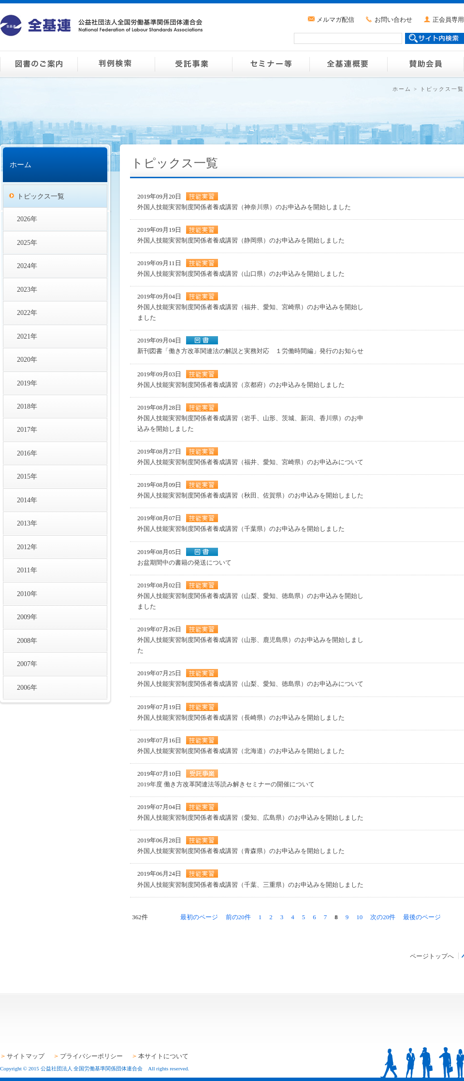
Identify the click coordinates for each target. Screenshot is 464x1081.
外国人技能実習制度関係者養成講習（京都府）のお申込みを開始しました (241, 384)
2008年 (27, 640)
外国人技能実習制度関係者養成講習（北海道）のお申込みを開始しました (241, 750)
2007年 (27, 664)
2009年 (27, 617)
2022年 (27, 312)
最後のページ (422, 917)
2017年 (27, 429)
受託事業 (193, 64)
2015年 (27, 476)
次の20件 (382, 917)
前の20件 (238, 917)
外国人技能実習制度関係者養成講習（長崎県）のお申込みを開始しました (241, 717)
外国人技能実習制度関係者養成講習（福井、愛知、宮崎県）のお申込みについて (250, 462)
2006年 (27, 687)
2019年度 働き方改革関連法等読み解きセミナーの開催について (226, 784)
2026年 (27, 219)
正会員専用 (448, 19)
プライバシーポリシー (91, 1056)
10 (359, 917)
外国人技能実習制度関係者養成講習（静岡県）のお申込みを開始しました (241, 240)
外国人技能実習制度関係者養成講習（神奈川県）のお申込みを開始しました (244, 207)
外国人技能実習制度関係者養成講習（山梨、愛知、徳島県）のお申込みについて (250, 683)
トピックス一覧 (40, 196)
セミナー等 (270, 64)
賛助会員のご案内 (425, 64)
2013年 (27, 523)
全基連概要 (348, 64)
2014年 (27, 500)
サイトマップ (25, 1056)
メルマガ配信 (335, 19)
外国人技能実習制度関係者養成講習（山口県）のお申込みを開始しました (241, 273)
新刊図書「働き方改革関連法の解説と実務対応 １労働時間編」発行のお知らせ (250, 351)
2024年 (27, 266)
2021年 (27, 336)
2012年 (27, 547)
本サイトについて (163, 1056)
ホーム (401, 89)
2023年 (27, 289)
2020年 (27, 359)
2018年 (27, 406)
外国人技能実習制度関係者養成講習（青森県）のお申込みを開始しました (241, 850)
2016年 (27, 453)
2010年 (27, 593)
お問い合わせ (393, 19)
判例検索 (116, 64)
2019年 (27, 383)
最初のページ (199, 917)
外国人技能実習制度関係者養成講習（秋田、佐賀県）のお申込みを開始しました (250, 495)
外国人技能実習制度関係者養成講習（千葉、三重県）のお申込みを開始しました (250, 884)
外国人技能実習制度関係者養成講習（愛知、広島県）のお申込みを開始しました (250, 817)
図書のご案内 (38, 64)
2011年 (27, 570)
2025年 (27, 242)
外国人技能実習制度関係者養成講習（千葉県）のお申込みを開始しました (241, 528)
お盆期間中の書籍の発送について (184, 562)
